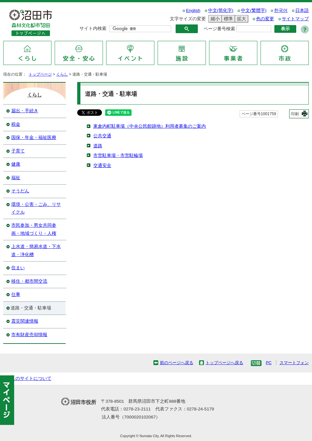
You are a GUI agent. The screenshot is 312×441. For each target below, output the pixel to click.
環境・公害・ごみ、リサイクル (36, 208)
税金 (15, 124)
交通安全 (102, 165)
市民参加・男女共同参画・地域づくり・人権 (33, 229)
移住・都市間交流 (29, 281)
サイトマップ (295, 18)
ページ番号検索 (219, 28)
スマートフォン (294, 362)
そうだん (20, 190)
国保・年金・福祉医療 (33, 137)
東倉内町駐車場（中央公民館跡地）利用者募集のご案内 (149, 126)
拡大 (240, 19)
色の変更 (265, 18)
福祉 (15, 177)
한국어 (281, 10)
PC (268, 362)
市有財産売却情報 (29, 334)
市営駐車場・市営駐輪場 (118, 155)
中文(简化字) (221, 10)
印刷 (295, 114)
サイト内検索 (92, 28)
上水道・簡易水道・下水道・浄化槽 (36, 250)
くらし (62, 74)
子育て (18, 151)
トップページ (40, 74)
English (193, 10)
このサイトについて (31, 378)
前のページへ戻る (176, 362)
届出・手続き (24, 110)
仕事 (15, 294)
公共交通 (102, 135)
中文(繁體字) (253, 10)
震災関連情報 (24, 321)
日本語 (302, 10)
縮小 (214, 19)
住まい (18, 267)
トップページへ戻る (224, 362)
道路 (97, 145)
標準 (227, 19)
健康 (15, 164)
